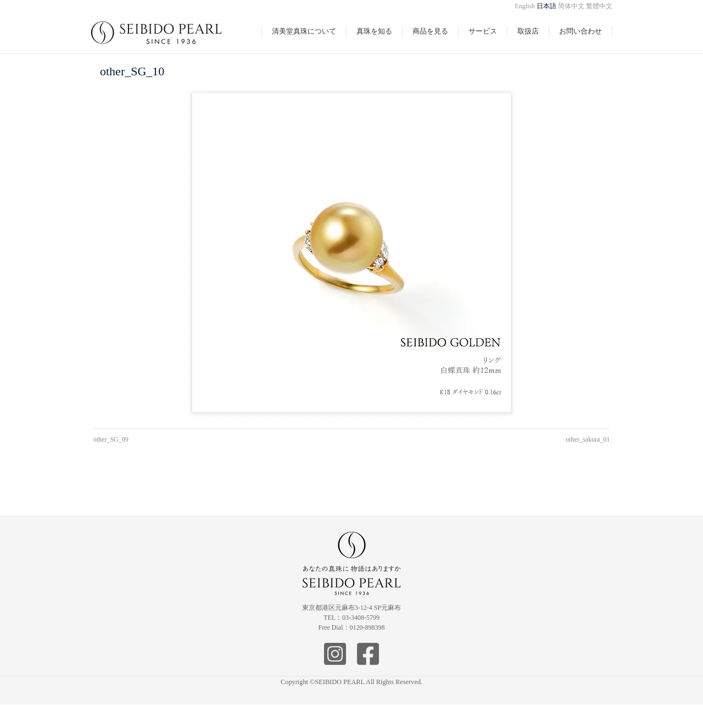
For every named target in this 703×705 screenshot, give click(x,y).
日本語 (546, 6)
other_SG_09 (111, 439)
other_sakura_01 (588, 439)
